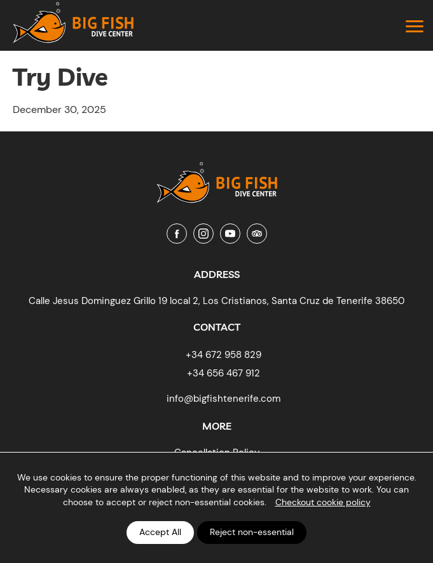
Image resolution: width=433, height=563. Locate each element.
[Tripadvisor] (257, 233)
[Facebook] (177, 233)
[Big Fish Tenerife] (216, 177)
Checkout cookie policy (323, 502)
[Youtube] (230, 233)
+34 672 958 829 (223, 354)
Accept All (160, 532)
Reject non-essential (252, 532)
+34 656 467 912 (223, 373)
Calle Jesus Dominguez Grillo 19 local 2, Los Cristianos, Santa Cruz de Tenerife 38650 (216, 301)
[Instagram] (203, 233)
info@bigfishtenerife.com (223, 398)
